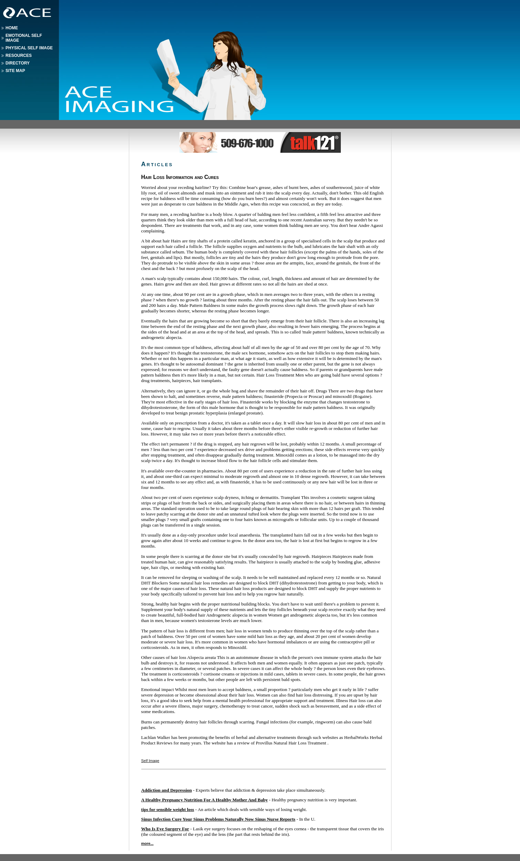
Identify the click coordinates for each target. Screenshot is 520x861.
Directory (18, 63)
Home (12, 28)
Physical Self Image (29, 48)
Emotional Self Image (24, 38)
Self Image (150, 761)
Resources (19, 55)
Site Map (15, 70)
